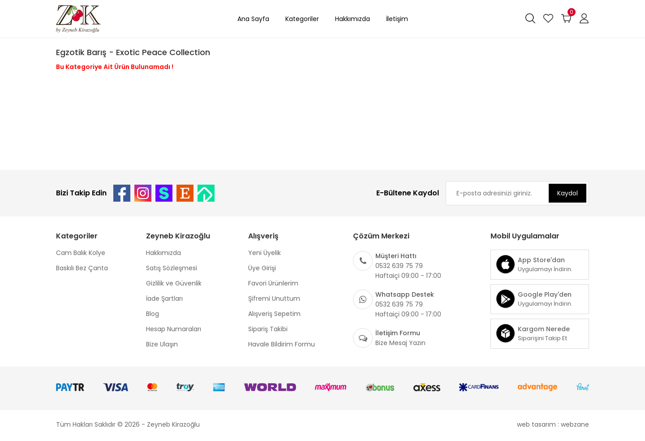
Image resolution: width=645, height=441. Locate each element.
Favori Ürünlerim (273, 283)
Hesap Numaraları (173, 328)
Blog (152, 313)
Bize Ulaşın (162, 344)
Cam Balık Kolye (80, 252)
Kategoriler (302, 18)
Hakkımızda (352, 18)
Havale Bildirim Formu (281, 344)
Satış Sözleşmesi (171, 268)
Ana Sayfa (253, 18)
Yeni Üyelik (264, 252)
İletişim (397, 18)
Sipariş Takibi (268, 328)
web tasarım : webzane (553, 424)
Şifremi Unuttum (274, 298)
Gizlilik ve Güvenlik (174, 283)
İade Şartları (164, 298)
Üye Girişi (262, 268)
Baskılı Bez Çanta (82, 268)
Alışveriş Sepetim (274, 313)
